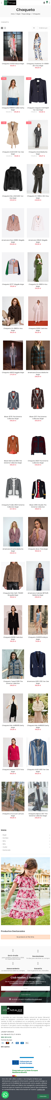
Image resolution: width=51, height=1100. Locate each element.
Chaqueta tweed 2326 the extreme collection (13, 682)
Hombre (5, 838)
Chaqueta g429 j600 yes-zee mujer (38, 771)
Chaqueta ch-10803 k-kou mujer (13, 329)
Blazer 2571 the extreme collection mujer (38, 418)
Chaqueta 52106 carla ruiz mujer (38, 329)
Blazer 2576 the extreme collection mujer (13, 418)
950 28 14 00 (6, 1037)
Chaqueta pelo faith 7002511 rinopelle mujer (13, 594)
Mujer (5, 835)
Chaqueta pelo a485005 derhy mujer (13, 726)
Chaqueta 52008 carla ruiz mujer (13, 638)
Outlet (5, 847)
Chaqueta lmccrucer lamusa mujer (13, 815)
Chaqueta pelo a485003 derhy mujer (38, 726)
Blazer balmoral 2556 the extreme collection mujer (13, 462)
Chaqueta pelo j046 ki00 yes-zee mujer (13, 197)
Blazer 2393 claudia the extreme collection (38, 506)
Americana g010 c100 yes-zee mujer (38, 682)
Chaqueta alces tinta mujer (38, 549)
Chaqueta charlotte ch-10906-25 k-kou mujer (38, 65)
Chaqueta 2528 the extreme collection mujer (38, 462)
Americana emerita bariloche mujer (13, 550)
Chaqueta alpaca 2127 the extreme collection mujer (38, 815)
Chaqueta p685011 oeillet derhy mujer (13, 109)
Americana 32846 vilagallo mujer (38, 241)
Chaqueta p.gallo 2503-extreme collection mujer (13, 506)
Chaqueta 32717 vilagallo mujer (13, 284)
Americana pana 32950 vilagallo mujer (13, 241)
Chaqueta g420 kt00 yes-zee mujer (13, 153)
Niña (4, 841)
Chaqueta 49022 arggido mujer (13, 373)
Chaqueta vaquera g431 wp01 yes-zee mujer (38, 109)
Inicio (3, 830)
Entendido (43, 1096)
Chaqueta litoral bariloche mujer (38, 153)
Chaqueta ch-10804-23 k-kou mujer (38, 197)
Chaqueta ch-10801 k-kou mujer (38, 285)
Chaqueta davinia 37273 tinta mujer (13, 771)
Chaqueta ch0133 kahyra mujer (13, 64)
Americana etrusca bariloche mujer (38, 374)
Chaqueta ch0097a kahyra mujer (38, 638)
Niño (4, 844)
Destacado (6, 850)
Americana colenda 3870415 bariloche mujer (38, 594)
